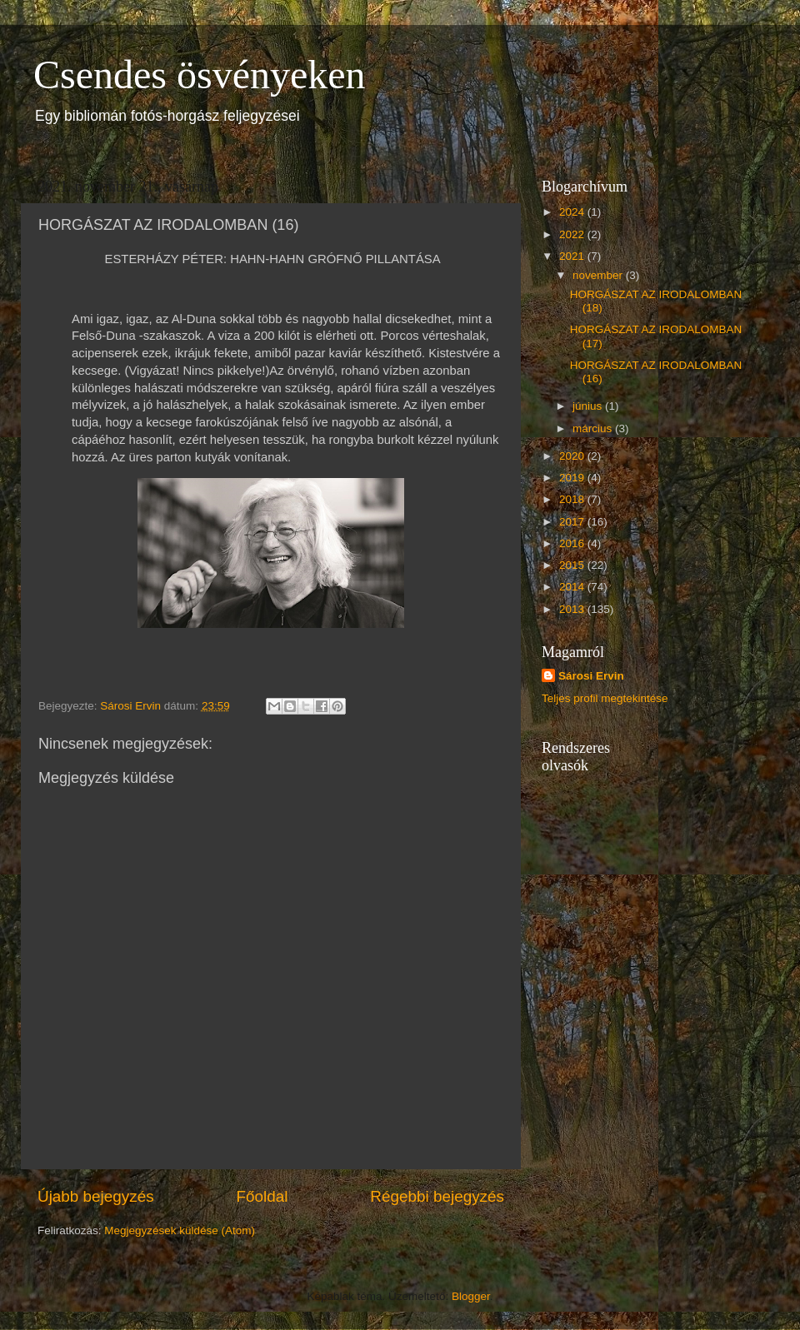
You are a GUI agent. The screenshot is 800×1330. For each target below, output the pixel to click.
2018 (573, 499)
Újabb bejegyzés (96, 1196)
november (599, 275)
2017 (573, 522)
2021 (573, 256)
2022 (573, 234)
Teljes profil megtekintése (605, 698)
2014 (573, 586)
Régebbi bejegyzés (437, 1196)
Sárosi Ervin (591, 676)
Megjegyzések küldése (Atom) (179, 1230)
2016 (573, 543)
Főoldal (262, 1196)
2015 (573, 565)
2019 (573, 477)
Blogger (471, 1296)
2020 (573, 456)
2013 (573, 609)
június (588, 406)
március (593, 428)
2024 (573, 212)
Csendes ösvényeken (199, 74)
